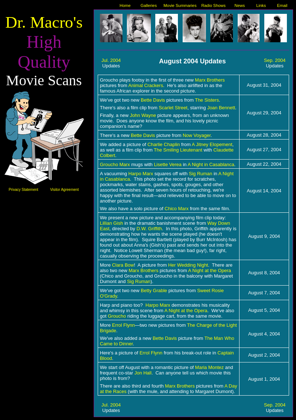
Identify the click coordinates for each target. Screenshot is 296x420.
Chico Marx (177, 208)
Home (125, 5)
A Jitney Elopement (212, 144)
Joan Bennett (221, 107)
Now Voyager (197, 135)
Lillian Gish (111, 223)
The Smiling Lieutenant (178, 150)
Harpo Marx (157, 305)
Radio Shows (213, 5)
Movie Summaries (179, 5)
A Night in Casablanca (211, 164)
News (239, 5)
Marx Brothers (210, 80)
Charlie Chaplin (164, 144)
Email (282, 5)
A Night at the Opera (209, 270)
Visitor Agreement (64, 190)
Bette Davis (153, 100)
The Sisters (207, 100)
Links (261, 5)
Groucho (117, 316)
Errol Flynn (123, 325)
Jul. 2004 (111, 60)
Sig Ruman (200, 173)
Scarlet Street (173, 107)
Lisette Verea (168, 164)
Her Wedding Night (188, 265)
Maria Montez (209, 367)
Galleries (148, 5)
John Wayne (143, 115)
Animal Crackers (145, 85)
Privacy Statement (23, 190)
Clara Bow (123, 265)
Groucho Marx (115, 164)
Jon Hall (143, 373)
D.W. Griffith (149, 228)
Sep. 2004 (274, 60)
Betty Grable (154, 290)
